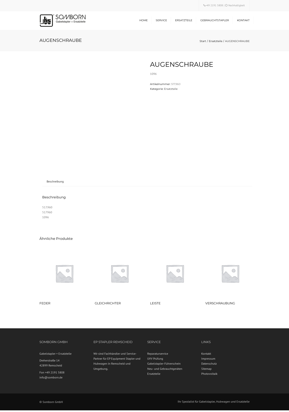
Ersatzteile (183, 21)
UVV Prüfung (155, 360)
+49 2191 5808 (215, 5)
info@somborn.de (50, 379)
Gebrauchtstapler (214, 21)
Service (161, 21)
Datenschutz (209, 365)
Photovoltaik (209, 375)
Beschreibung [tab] (55, 183)
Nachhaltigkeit (236, 5)
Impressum (208, 360)
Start (203, 42)
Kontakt (243, 21)
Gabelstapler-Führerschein (164, 365)
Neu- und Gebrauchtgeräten (164, 370)
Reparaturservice (157, 355)
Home (143, 21)
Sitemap (206, 370)
